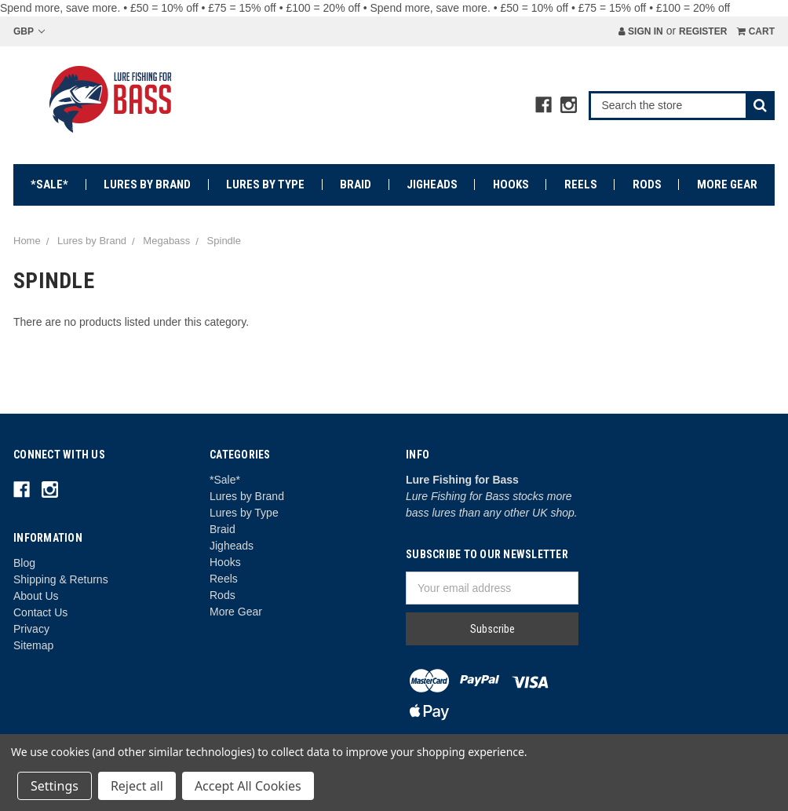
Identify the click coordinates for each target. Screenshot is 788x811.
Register (703, 31)
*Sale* (49, 184)
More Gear (727, 184)
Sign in (640, 31)
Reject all (137, 786)
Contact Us (40, 612)
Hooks (511, 184)
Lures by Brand (147, 184)
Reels (580, 184)
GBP (29, 31)
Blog (24, 563)
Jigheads (432, 184)
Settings (54, 786)
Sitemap (33, 645)
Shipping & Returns (60, 579)
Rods (647, 184)
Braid (355, 184)
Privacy (31, 629)
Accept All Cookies (248, 786)
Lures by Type (265, 184)
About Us (36, 596)
